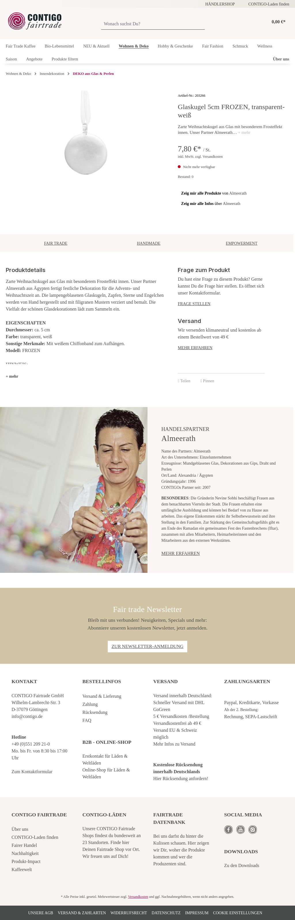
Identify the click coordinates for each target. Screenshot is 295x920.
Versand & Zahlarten (82, 913)
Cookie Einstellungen (237, 913)
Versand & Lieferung (101, 696)
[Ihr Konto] (261, 22)
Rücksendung (94, 712)
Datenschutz (166, 913)
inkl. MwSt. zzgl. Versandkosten (200, 157)
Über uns (20, 829)
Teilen (184, 381)
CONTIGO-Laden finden (268, 4)
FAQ (86, 720)
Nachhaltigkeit (25, 853)
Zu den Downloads (241, 865)
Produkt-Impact (26, 861)
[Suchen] (202, 24)
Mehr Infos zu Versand (174, 744)
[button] (12, 376)
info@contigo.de (27, 716)
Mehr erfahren (195, 347)
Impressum (197, 913)
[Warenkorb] (277, 22)
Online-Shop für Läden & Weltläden (106, 773)
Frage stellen (194, 303)
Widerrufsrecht (129, 913)
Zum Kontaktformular (32, 771)
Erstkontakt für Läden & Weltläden (105, 759)
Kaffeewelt (22, 869)
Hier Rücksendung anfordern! (180, 778)
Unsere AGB (40, 913)
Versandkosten (138, 897)
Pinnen (207, 381)
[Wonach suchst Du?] (150, 24)
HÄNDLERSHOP (220, 4)
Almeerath (238, 193)
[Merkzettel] (253, 22)
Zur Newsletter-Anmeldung (147, 646)
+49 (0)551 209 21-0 (31, 744)
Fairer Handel (24, 845)
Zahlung (90, 704)
